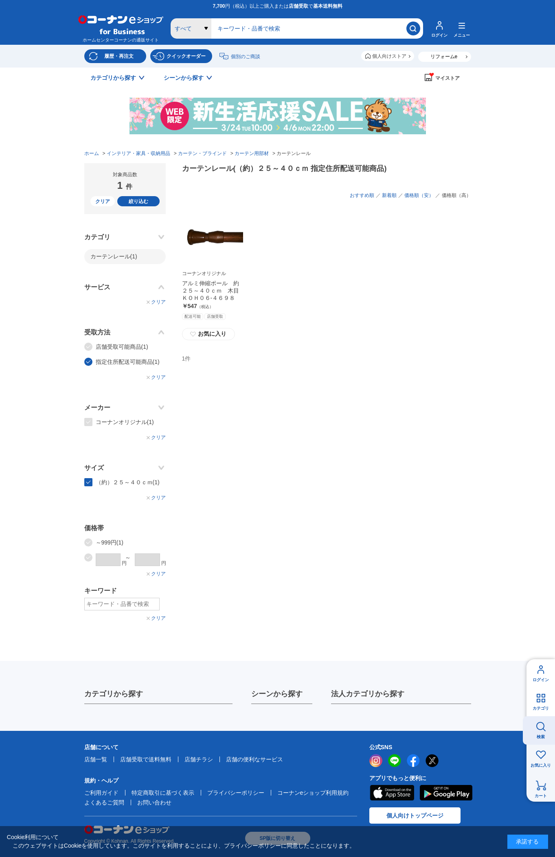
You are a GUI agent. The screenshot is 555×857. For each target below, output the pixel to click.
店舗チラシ (198, 759)
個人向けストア (389, 56)
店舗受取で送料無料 (145, 759)
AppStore (391, 792)
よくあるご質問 (104, 802)
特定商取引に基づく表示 (163, 793)
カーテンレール (113, 256)
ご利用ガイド (101, 793)
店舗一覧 (95, 759)
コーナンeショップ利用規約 (313, 793)
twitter (432, 760)
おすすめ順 (362, 195)
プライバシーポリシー (235, 793)
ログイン (541, 680)
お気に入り (541, 765)
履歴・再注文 (119, 56)
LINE (394, 760)
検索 (541, 737)
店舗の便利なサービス (254, 759)
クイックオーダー (186, 56)
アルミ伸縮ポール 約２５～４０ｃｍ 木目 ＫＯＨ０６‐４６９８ (213, 290)
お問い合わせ (154, 802)
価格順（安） (419, 195)
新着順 (389, 195)
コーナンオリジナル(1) (125, 422)
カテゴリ (541, 708)
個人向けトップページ (414, 815)
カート (541, 796)
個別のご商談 (245, 56)
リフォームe (444, 56)
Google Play (446, 792)
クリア (102, 201)
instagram (375, 760)
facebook (413, 760)
